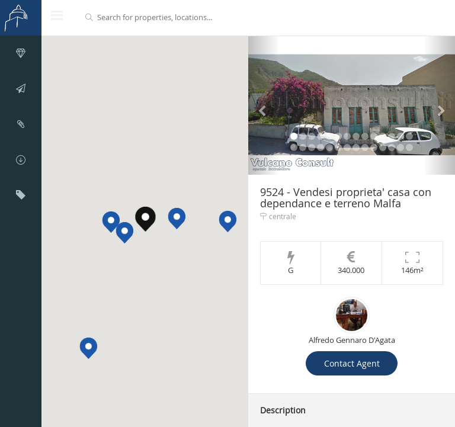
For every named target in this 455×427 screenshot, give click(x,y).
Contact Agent (352, 363)
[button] (124, 232)
